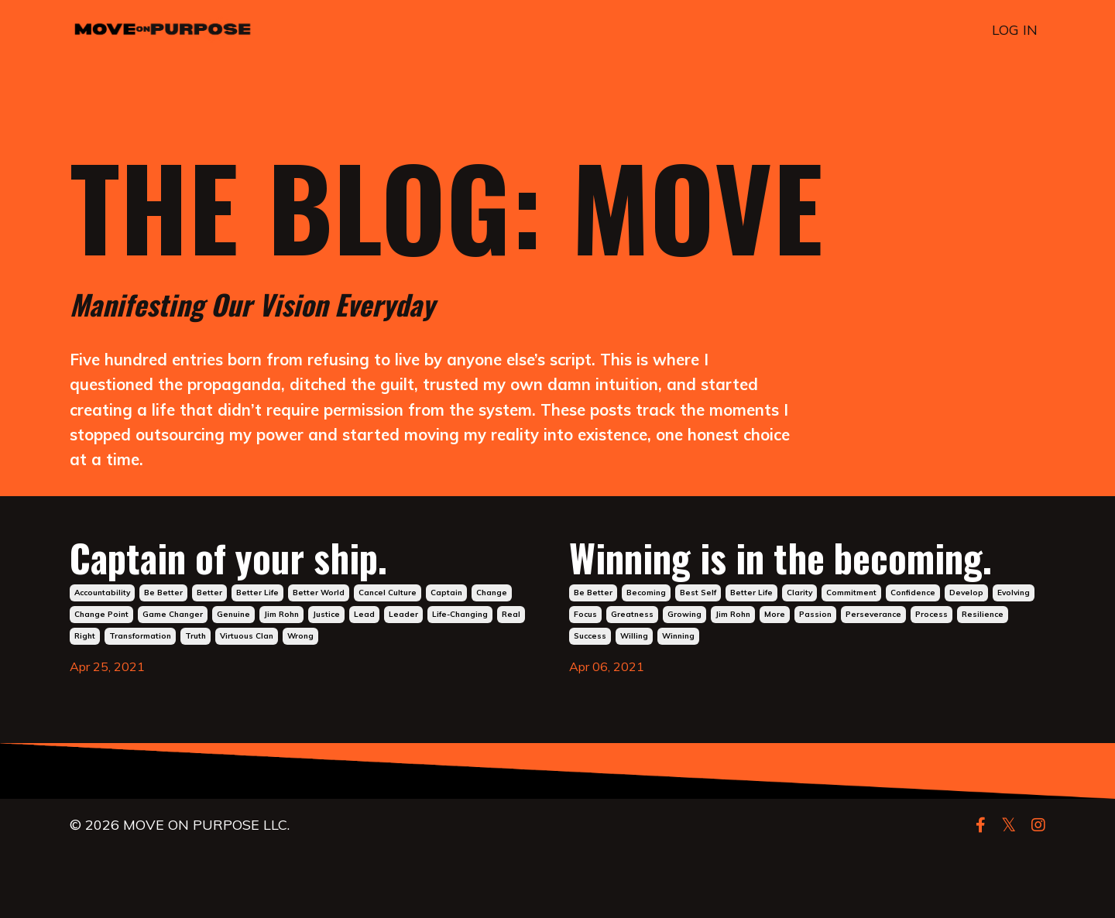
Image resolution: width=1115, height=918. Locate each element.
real (511, 631)
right (84, 653)
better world (319, 610)
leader (403, 631)
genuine (233, 631)
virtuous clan (246, 653)
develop (966, 659)
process (931, 681)
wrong (300, 653)
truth (195, 653)
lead (364, 631)
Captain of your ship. (275, 569)
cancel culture (388, 610)
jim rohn (281, 631)
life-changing (460, 631)
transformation (140, 653)
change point (101, 631)
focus (585, 681)
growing (684, 681)
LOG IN (1015, 30)
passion (815, 681)
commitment (851, 659)
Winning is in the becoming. (735, 593)
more (774, 681)
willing (634, 702)
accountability (102, 610)
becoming (646, 659)
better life (257, 610)
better (209, 610)
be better (163, 610)
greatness (632, 681)
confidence (912, 659)
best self (698, 659)
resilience (983, 681)
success (590, 702)
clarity (799, 659)
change (491, 610)
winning (678, 702)
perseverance (873, 681)
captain (446, 610)
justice (326, 631)
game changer (172, 631)
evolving (1013, 659)
